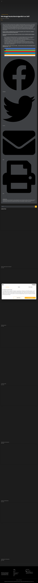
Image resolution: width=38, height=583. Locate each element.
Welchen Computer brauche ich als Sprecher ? (6, 266)
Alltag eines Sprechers (3, 325)
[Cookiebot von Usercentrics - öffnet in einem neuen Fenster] (32, 284)
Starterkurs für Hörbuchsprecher (5, 500)
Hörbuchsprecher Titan (31, 581)
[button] (1, 1)
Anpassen (19, 297)
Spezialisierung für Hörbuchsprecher (5, 559)
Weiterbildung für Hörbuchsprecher (5, 442)
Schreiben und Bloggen (5, 14)
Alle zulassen (30, 297)
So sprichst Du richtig (3, 383)
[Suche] (36, 207)
